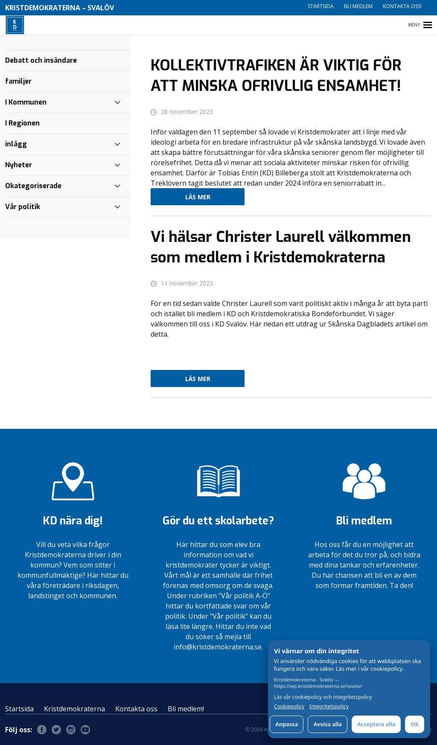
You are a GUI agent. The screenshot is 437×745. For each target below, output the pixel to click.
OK (415, 724)
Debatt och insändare (41, 60)
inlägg (16, 144)
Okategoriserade (33, 185)
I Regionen (22, 123)
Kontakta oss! (402, 6)
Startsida (321, 6)
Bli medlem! (186, 708)
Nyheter (18, 164)
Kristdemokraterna (74, 708)
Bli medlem (358, 6)
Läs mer (197, 197)
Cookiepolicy (289, 706)
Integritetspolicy (329, 706)
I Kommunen (26, 102)
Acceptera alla (376, 724)
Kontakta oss (136, 708)
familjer (18, 81)
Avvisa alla (327, 724)
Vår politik (22, 206)
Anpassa (286, 724)
